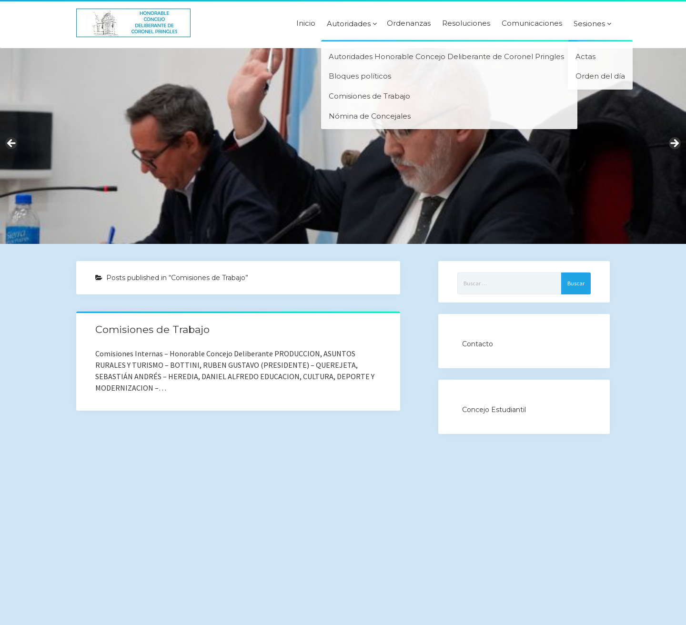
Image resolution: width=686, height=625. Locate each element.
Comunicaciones (532, 23)
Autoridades (349, 24)
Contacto (477, 344)
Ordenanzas (409, 23)
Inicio (305, 23)
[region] (343, 146)
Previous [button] (12, 144)
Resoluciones (466, 23)
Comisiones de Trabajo (152, 329)
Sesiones (589, 24)
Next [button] (674, 144)
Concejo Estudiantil (494, 409)
